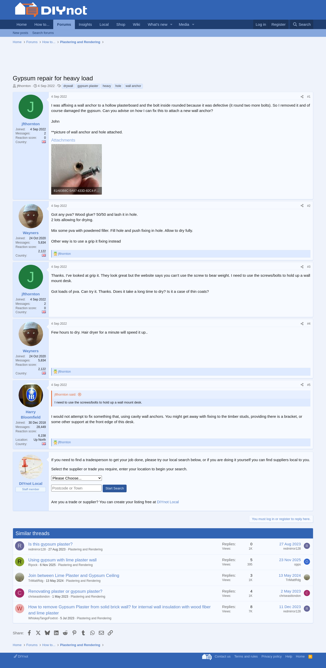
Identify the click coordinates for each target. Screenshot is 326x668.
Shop (120, 24)
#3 (308, 267)
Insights (85, 24)
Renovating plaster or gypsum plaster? (65, 591)
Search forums (43, 33)
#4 (308, 323)
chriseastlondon (39, 596)
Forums (64, 24)
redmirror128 (37, 549)
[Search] (301, 24)
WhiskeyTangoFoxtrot (43, 618)
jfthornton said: (65, 394)
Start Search (114, 488)
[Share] (302, 97)
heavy (107, 86)
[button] (171, 24)
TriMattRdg (35, 581)
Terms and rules (246, 656)
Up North (40, 440)
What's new (157, 24)
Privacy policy (272, 656)
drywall (68, 86)
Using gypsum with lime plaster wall (62, 560)
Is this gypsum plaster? (50, 544)
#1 (308, 96)
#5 (308, 385)
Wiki (136, 24)
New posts (20, 33)
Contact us (222, 656)
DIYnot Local (168, 502)
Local (104, 24)
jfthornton (24, 86)
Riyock (32, 565)
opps (297, 564)
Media (184, 24)
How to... (41, 24)
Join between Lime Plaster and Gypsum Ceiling (73, 575)
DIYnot (21, 656)
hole (118, 86)
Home (22, 24)
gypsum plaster (87, 86)
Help (289, 656)
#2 (308, 206)
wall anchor (133, 86)
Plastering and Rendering (85, 549)
